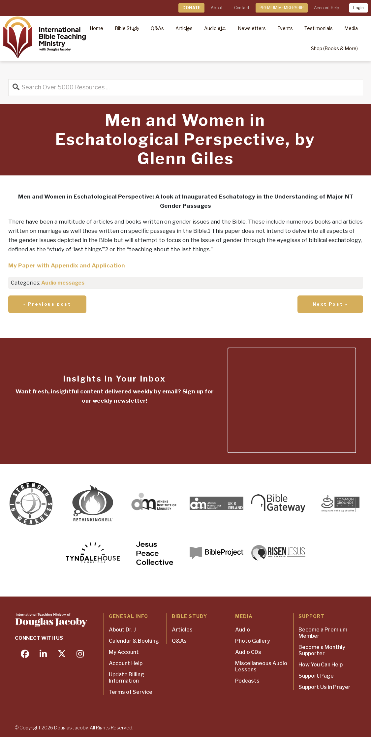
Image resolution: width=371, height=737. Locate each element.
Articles (182, 630)
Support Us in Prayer (324, 687)
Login (358, 7)
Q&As (179, 641)
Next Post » (330, 304)
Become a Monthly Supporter (321, 650)
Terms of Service (130, 692)
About (217, 7)
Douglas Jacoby (71, 727)
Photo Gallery (252, 641)
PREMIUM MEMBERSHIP (282, 7)
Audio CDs (248, 652)
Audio (242, 630)
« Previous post (47, 304)
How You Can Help (320, 664)
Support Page (316, 676)
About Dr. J (122, 630)
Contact (241, 7)
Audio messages (62, 283)
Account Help (326, 7)
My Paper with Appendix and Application (66, 265)
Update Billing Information (126, 677)
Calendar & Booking (134, 641)
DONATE (191, 7)
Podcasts (247, 681)
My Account (124, 652)
